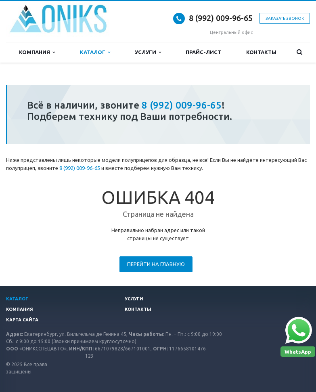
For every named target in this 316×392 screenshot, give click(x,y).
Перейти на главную (156, 264)
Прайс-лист (203, 52)
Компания (37, 52)
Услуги (148, 52)
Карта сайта (22, 319)
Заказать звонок (285, 18)
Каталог (95, 52)
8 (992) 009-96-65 (221, 18)
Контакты (261, 52)
